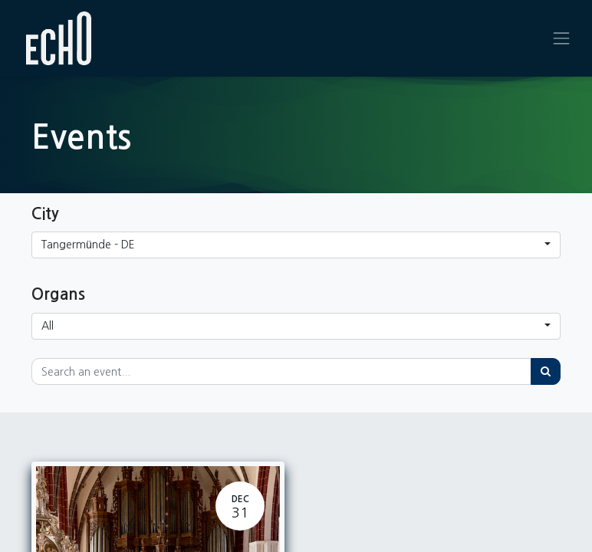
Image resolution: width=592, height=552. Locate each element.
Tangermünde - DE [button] (88, 244)
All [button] (47, 325)
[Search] (546, 371)
